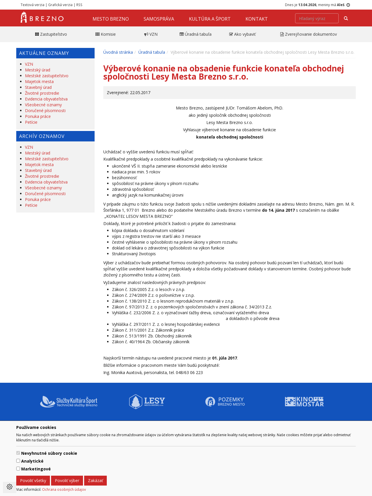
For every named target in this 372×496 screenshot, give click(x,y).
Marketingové (36, 469)
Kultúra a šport (210, 19)
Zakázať (95, 480)
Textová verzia (32, 4)
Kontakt (256, 19)
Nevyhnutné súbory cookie (49, 453)
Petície (31, 122)
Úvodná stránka (118, 52)
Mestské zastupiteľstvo (46, 75)
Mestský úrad (37, 70)
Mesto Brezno (111, 19)
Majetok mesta (39, 81)
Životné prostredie (42, 93)
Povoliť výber (67, 480)
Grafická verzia (60, 4)
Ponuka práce (38, 116)
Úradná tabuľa (151, 52)
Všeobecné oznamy (43, 104)
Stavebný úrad (38, 87)
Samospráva (159, 19)
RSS (79, 4)
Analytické (32, 461)
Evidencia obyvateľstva (46, 99)
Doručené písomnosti (45, 110)
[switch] (18, 453)
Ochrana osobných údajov (64, 489)
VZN (29, 64)
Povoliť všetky (33, 480)
